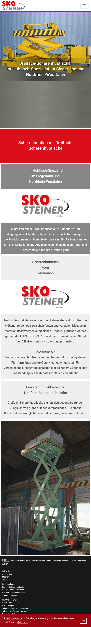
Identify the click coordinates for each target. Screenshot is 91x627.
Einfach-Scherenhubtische (13, 587)
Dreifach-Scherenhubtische (13, 593)
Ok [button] (83, 621)
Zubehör (5, 580)
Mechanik (6, 577)
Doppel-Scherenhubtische (13, 590)
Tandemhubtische (9, 595)
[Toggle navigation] (84, 6)
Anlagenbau (7, 574)
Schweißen (6, 571)
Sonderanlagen (8, 584)
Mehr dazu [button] (22, 622)
